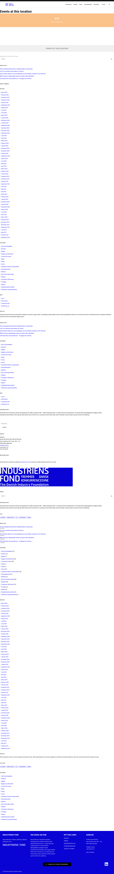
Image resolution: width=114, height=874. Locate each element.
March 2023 (4, 141)
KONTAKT (66, 838)
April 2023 (4, 139)
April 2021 (4, 192)
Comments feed (5, 304)
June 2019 (4, 230)
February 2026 (5, 95)
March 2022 (4, 169)
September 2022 (5, 157)
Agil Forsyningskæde (6, 247)
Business (3, 249)
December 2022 (5, 149)
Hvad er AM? (69, 4)
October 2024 (4, 123)
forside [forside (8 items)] (29, 518)
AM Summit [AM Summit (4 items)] (3, 518)
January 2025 (4, 118)
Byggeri (3, 252)
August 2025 (4, 108)
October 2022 (4, 154)
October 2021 (4, 182)
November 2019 (5, 225)
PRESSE (66, 841)
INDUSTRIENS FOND (11, 835)
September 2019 (5, 228)
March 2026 (4, 93)
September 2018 (5, 238)
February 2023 (5, 144)
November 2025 (5, 101)
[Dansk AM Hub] (8, 4)
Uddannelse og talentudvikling (9, 290)
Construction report (6, 257)
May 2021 (3, 190)
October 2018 (4, 235)
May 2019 (3, 233)
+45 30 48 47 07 (90, 849)
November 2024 (5, 121)
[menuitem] (68, 4)
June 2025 (4, 113)
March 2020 (4, 218)
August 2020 (4, 210)
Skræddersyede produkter (8, 288)
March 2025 (4, 116)
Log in (2, 299)
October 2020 (4, 205)
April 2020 (4, 215)
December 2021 (5, 177)
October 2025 (4, 103)
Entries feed (4, 301)
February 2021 (5, 197)
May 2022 (3, 164)
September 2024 (5, 126)
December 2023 (5, 129)
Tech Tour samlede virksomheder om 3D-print (11, 72)
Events (3, 265)
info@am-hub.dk (4, 446)
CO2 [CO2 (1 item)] (16, 518)
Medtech (3, 272)
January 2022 (4, 174)
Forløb (75, 4)
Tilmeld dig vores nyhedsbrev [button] (57, 864)
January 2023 (4, 146)
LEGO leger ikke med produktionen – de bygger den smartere (15, 79)
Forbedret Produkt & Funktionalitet (10, 267)
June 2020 (4, 213)
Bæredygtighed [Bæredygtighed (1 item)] (10, 518)
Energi (3, 262)
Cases (80, 4)
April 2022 (4, 167)
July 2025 (3, 111)
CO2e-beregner (88, 4)
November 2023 (5, 131)
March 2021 (4, 195)
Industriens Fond (25, 463)
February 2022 (5, 172)
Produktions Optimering (7, 280)
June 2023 (4, 136)
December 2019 (5, 223)
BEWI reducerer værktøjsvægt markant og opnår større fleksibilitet (17, 77)
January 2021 (4, 200)
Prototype (3, 282)
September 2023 (5, 134)
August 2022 (4, 159)
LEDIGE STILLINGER (69, 848)
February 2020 (5, 220)
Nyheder (3, 277)
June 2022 (4, 162)
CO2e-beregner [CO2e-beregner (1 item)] (22, 518)
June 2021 (4, 187)
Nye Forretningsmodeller (7, 275)
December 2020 (5, 202)
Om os (104, 4)
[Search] (57, 59)
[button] (110, 4)
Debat (2, 260)
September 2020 (5, 207)
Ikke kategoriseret (5, 270)
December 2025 (5, 98)
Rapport (3, 285)
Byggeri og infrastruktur (7, 254)
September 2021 (5, 185)
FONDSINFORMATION (69, 846)
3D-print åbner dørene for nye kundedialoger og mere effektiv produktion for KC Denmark (23, 74)
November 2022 (5, 151)
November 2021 (5, 179)
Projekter (97, 4)
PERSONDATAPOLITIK (69, 843)
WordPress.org (5, 307)
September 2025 (5, 106)
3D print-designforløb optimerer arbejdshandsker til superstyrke (16, 69)
